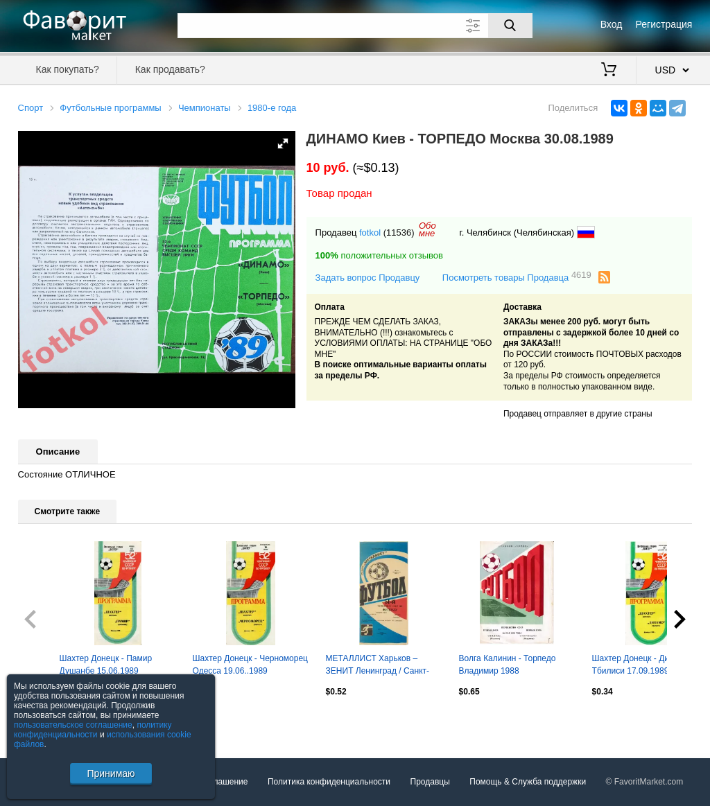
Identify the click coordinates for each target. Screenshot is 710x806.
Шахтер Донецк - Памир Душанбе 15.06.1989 (106, 665)
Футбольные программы (110, 108)
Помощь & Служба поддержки (527, 782)
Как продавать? (170, 69)
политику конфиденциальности (93, 729)
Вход (611, 24)
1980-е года (272, 108)
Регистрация (664, 24)
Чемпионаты (204, 108)
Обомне (427, 229)
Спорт (31, 108)
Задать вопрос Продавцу (367, 277)
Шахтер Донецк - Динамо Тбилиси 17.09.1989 (640, 665)
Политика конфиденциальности (329, 782)
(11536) (399, 232)
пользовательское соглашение (73, 725)
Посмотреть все (48, 721)
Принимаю (111, 773)
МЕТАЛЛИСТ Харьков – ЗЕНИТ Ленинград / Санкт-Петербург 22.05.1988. (377, 666)
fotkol (370, 232)
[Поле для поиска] (355, 25)
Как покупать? (67, 69)
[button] (283, 143)
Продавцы (430, 782)
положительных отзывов (379, 255)
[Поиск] (510, 25)
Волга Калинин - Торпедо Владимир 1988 (507, 665)
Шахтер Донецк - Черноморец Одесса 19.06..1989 (250, 665)
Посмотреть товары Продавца (516, 277)
